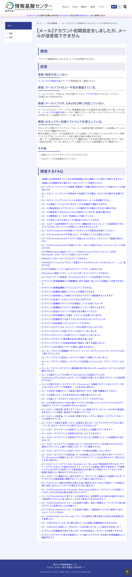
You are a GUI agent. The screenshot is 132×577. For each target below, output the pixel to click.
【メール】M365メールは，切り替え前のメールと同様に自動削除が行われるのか (79, 523)
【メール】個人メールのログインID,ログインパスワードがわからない (73, 399)
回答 (11, 37)
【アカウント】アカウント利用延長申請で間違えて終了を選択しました (73, 343)
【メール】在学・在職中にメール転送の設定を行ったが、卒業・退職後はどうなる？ (79, 391)
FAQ (75, 7)
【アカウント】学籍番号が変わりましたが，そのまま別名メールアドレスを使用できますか (82, 531)
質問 (11, 33)
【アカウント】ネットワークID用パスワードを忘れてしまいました (71, 335)
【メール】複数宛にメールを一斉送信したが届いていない (68, 216)
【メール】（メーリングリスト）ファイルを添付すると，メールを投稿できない (76, 200)
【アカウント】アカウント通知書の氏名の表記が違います (67, 339)
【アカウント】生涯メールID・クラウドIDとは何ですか (66, 299)
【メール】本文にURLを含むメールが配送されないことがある (70, 220)
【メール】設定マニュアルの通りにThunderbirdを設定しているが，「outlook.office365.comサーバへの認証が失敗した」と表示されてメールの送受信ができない (83, 377)
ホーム (39, 23)
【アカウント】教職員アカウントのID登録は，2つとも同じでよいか (72, 303)
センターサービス (32, 15)
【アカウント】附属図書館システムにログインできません (67, 288)
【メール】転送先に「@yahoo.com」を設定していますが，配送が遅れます (76, 212)
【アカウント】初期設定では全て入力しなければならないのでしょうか (73, 319)
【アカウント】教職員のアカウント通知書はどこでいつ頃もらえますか (73, 307)
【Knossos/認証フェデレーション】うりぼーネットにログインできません (75, 273)
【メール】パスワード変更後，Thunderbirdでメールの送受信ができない (76, 277)
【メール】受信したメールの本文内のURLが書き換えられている (71, 395)
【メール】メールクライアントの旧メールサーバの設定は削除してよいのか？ (76, 451)
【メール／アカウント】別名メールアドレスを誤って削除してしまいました (75, 357)
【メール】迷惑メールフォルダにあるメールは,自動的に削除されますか (74, 204)
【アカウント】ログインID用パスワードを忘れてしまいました (69, 331)
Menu (65, 7)
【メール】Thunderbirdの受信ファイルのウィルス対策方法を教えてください (78, 231)
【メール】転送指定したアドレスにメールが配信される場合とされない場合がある (79, 208)
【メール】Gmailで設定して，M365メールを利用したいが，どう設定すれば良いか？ (81, 527)
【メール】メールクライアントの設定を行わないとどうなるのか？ (71, 433)
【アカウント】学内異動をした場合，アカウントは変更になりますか (72, 315)
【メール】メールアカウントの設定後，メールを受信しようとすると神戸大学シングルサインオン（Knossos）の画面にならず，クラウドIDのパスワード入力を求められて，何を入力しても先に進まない (83, 457)
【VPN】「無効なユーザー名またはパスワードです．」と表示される (72, 269)
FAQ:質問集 (52, 23)
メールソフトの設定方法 (49, 81)
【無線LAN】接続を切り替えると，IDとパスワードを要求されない (72, 183)
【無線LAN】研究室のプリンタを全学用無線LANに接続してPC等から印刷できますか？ (83, 179)
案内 (93, 7)
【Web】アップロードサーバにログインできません (65, 258)
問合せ (84, 7)
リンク (101, 7)
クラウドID (91, 94)
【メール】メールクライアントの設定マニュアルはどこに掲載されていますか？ (77, 429)
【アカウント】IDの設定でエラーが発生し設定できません (68, 347)
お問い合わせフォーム (84, 15)
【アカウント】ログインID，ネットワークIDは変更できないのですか (72, 327)
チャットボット (64, 15)
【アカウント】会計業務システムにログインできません (66, 323)
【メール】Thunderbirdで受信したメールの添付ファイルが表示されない (76, 234)
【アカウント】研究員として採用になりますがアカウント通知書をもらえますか (77, 296)
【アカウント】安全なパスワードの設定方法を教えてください (69, 311)
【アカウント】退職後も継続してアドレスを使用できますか (68, 292)
